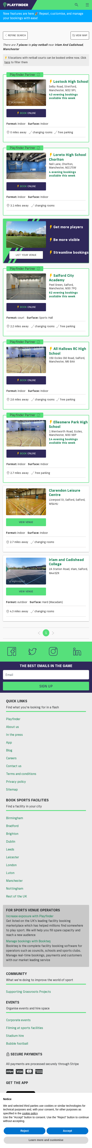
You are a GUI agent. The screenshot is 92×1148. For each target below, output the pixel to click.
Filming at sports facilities (24, 1028)
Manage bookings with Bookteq (28, 941)
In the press (14, 735)
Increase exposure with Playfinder (29, 916)
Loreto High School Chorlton (67, 156)
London (11, 865)
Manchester (14, 881)
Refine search (15, 35)
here (7, 62)
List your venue (26, 254)
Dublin (10, 841)
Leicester (12, 857)
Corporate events (18, 1020)
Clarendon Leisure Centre (64, 492)
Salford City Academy (61, 277)
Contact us (13, 766)
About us (12, 727)
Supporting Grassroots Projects (28, 992)
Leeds (10, 849)
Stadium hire (15, 1036)
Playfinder (13, 719)
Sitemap (12, 789)
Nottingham (14, 888)
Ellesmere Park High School (68, 424)
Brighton (12, 834)
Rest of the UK (16, 896)
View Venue (26, 522)
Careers (11, 758)
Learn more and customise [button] (46, 1140)
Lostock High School (68, 81)
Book (26, 113)
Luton (10, 873)
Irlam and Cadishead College (66, 561)
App (9, 742)
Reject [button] (24, 1130)
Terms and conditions (21, 774)
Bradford (12, 826)
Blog (9, 750)
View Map (79, 35)
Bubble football (17, 1043)
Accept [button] (67, 1130)
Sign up (46, 686)
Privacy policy (16, 782)
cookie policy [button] (29, 1113)
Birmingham (14, 818)
